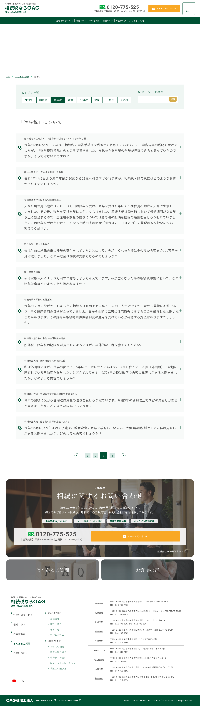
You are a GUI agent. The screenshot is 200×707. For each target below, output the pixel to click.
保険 (97, 100)
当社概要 (54, 619)
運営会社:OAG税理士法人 (170, 552)
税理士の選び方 (58, 669)
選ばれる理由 (57, 635)
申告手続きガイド (59, 652)
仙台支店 (99, 622)
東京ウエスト (99, 650)
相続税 (43, 100)
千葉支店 (99, 641)
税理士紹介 (55, 625)
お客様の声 (121, 20)
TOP (8, 76)
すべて (29, 100)
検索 (173, 99)
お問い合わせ (22, 637)
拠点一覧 (54, 630)
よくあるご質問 (136, 20)
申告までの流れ (58, 658)
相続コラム (81, 20)
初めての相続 (57, 647)
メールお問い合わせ (135, 536)
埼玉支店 (99, 632)
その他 (124, 100)
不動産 (110, 100)
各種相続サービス (64, 20)
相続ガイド (107, 20)
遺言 (70, 100)
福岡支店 (99, 679)
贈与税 (58, 100)
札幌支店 (99, 613)
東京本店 (99, 603)
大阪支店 (99, 669)
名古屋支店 (99, 660)
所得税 (84, 100)
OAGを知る (94, 20)
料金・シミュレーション (62, 663)
